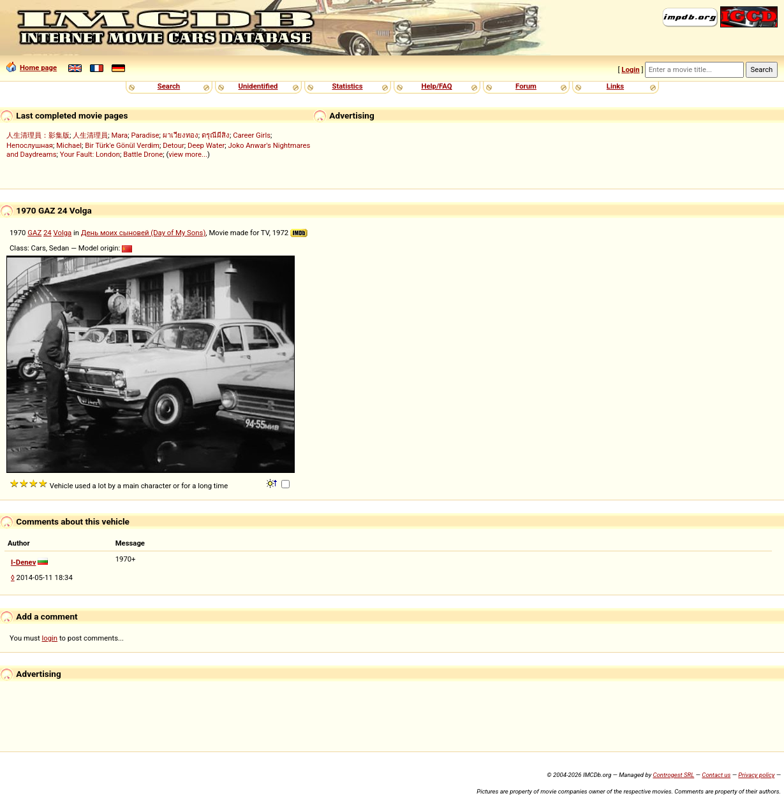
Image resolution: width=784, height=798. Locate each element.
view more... (187, 154)
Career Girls (251, 135)
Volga (63, 232)
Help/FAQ (436, 86)
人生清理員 (90, 135)
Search (169, 86)
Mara (119, 135)
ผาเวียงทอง (180, 135)
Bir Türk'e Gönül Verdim (122, 145)
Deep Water (206, 145)
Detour (173, 145)
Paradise (145, 135)
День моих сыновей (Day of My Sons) (143, 232)
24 (47, 232)
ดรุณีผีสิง (216, 135)
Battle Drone (143, 154)
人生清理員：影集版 (38, 135)
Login (630, 69)
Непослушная (29, 145)
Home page (31, 67)
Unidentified (258, 86)
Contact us (716, 774)
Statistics (347, 86)
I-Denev (23, 562)
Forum (525, 86)
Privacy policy (756, 774)
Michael (69, 145)
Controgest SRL (673, 774)
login (50, 638)
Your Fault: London (90, 154)
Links (615, 86)
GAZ (34, 232)
